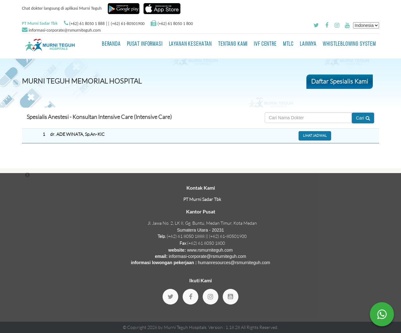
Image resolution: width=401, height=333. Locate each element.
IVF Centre (265, 44)
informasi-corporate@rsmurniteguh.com (65, 30)
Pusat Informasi (145, 44)
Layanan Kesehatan (190, 44)
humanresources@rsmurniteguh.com (234, 262)
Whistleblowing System (349, 44)
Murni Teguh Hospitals (185, 327)
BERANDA (111, 44)
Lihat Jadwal (315, 135)
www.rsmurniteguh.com (210, 250)
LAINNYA (308, 44)
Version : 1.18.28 (224, 327)
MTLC (288, 44)
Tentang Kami (232, 44)
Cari (363, 117)
